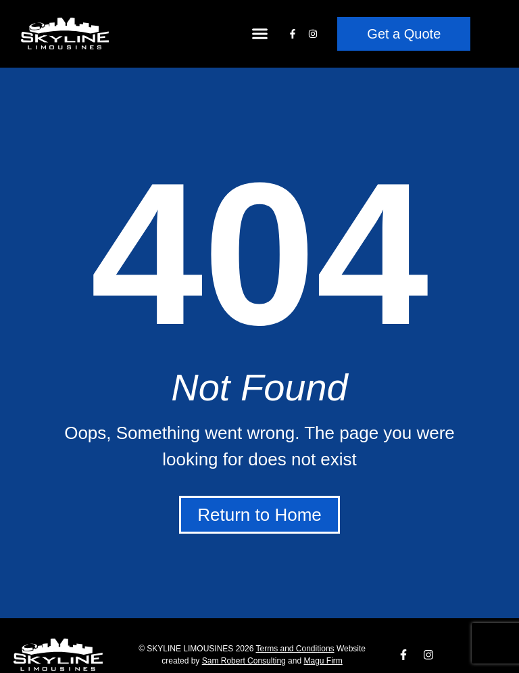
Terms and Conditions (295, 648)
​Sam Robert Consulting (244, 661)
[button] (260, 34)
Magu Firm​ (322, 661)
